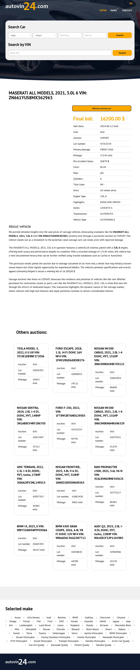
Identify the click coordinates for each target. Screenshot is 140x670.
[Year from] (70, 35)
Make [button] (114, 10)
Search (119, 35)
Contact (127, 10)
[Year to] (95, 35)
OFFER (103, 10)
